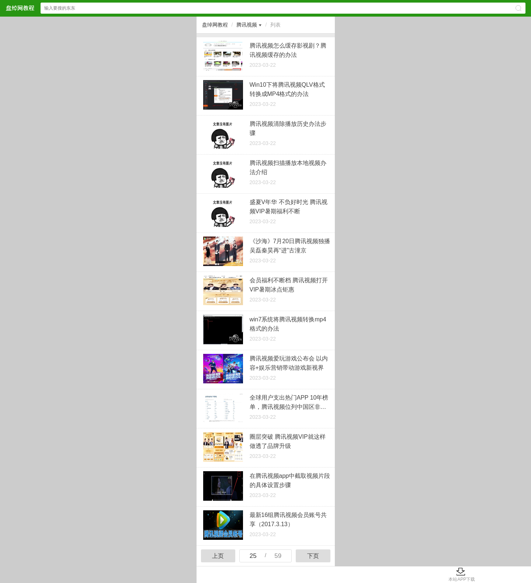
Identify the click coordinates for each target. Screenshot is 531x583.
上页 (218, 556)
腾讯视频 (246, 25)
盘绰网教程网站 (20, 7)
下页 (313, 556)
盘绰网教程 (215, 25)
